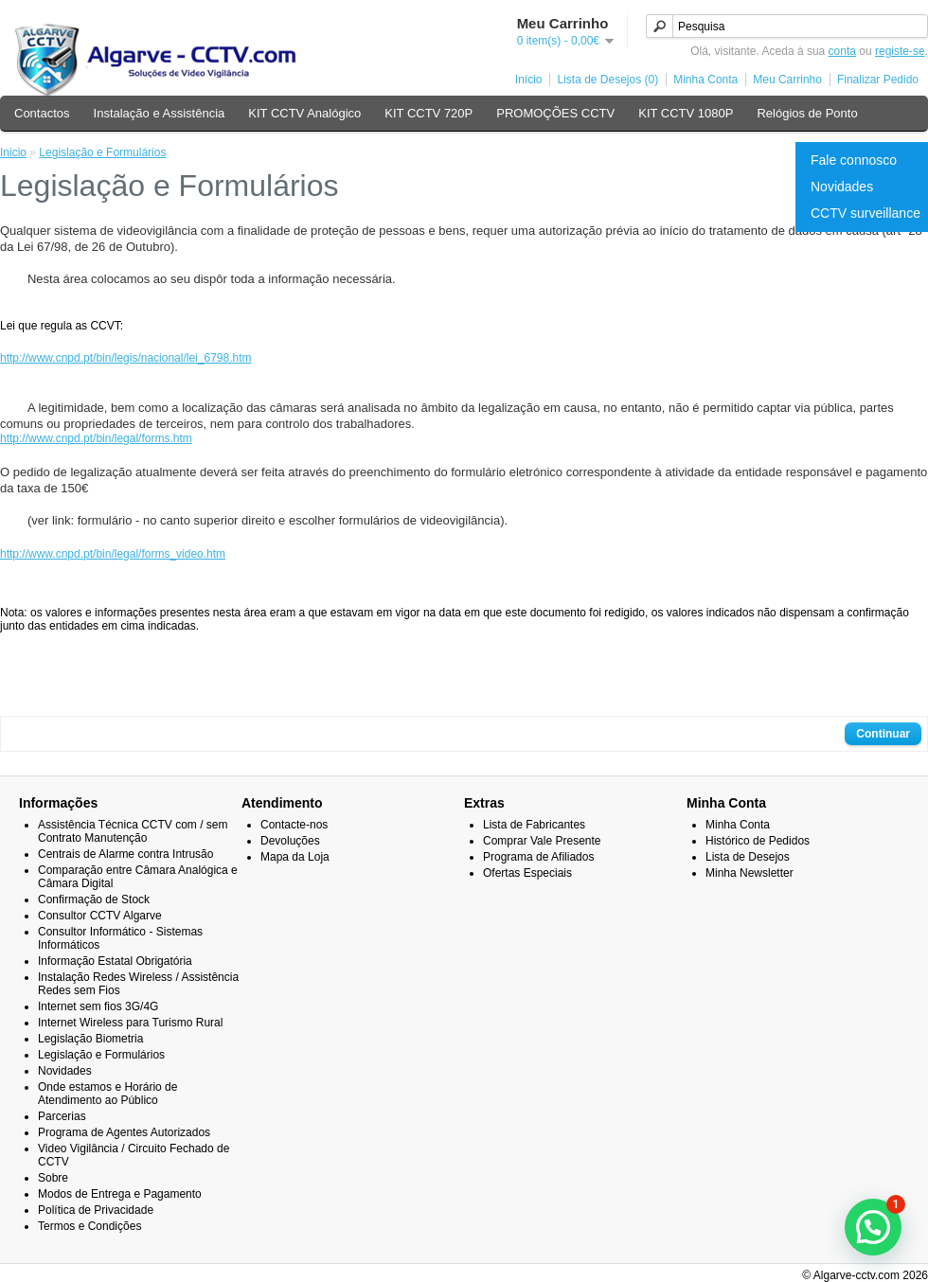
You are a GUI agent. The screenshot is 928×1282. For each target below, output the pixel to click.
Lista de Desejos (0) (607, 79)
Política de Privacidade (95, 1210)
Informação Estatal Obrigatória (115, 961)
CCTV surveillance (865, 213)
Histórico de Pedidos (757, 840)
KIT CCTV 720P (428, 113)
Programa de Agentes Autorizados (124, 1132)
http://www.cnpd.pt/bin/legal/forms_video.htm (112, 554)
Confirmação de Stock (94, 899)
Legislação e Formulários (102, 152)
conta (842, 51)
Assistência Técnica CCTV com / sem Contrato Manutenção (133, 831)
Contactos (42, 113)
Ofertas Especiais (527, 873)
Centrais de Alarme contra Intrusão (125, 854)
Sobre (53, 1177)
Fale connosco (854, 160)
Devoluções (290, 840)
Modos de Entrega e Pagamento (120, 1194)
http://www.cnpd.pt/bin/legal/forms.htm (96, 438)
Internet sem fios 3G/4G (98, 1006)
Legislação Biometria (90, 1038)
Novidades (842, 186)
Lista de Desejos (747, 857)
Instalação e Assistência (159, 113)
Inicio (13, 152)
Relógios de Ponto (807, 113)
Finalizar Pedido (878, 79)
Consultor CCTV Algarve (100, 915)
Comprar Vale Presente (542, 840)
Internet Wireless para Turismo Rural (130, 1022)
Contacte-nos (294, 824)
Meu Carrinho (787, 79)
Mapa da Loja (295, 857)
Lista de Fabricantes (534, 824)
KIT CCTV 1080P (685, 113)
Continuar (883, 733)
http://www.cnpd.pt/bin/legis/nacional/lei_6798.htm (126, 358)
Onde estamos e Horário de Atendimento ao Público (107, 1093)
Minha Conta (705, 79)
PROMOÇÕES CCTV (555, 113)
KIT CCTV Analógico (304, 113)
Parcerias (62, 1116)
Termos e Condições (89, 1226)
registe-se (900, 51)
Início (529, 79)
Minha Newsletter (749, 873)
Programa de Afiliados (538, 857)
